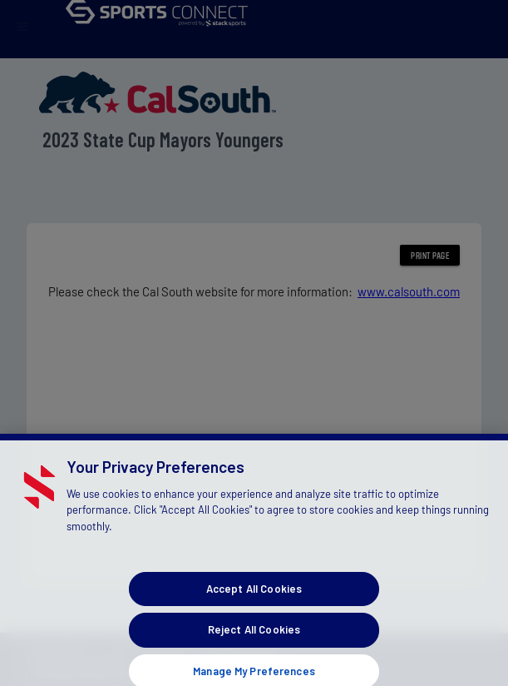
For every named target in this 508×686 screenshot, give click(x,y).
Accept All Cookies (254, 597)
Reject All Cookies (254, 638)
